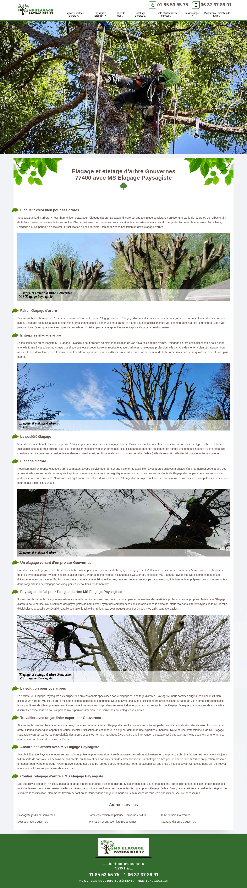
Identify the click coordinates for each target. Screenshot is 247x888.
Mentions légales (153, 881)
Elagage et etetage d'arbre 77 (74, 14)
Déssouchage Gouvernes (32, 821)
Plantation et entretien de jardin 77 (217, 14)
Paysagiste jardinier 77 (100, 14)
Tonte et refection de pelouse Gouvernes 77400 (117, 815)
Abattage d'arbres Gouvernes (178, 821)
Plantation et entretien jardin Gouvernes (113, 821)
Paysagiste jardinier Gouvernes (36, 815)
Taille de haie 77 (121, 14)
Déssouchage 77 (191, 14)
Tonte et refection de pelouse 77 (167, 14)
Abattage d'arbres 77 (140, 14)
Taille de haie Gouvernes (175, 815)
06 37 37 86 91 (216, 4)
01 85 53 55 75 (172, 4)
